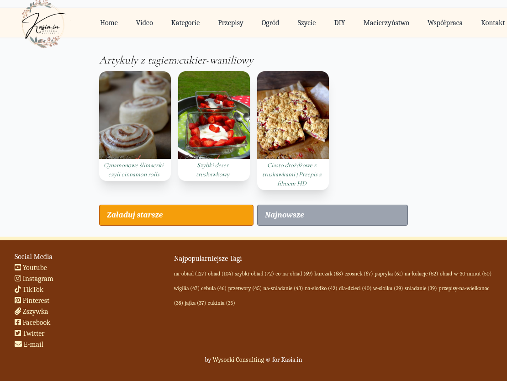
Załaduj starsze (135, 215)
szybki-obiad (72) (254, 273)
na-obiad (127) (190, 273)
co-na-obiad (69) (293, 273)
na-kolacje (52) (421, 273)
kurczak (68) (328, 273)
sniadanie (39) (421, 288)
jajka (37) (195, 303)
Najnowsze (284, 215)
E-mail (29, 344)
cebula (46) (214, 288)
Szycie (307, 23)
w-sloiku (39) (388, 288)
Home (109, 23)
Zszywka (31, 311)
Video (144, 23)
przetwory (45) (245, 288)
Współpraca (445, 23)
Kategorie (185, 23)
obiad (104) (220, 273)
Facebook (33, 322)
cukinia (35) (221, 303)
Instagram (34, 279)
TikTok (29, 290)
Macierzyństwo (386, 23)
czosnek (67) (359, 273)
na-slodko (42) (321, 288)
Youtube (31, 268)
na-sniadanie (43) (283, 288)
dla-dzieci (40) (355, 288)
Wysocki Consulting (238, 360)
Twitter (30, 333)
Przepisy (230, 23)
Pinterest (32, 300)
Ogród (271, 23)
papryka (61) (389, 273)
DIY (339, 23)
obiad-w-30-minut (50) (465, 273)
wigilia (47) (187, 288)
